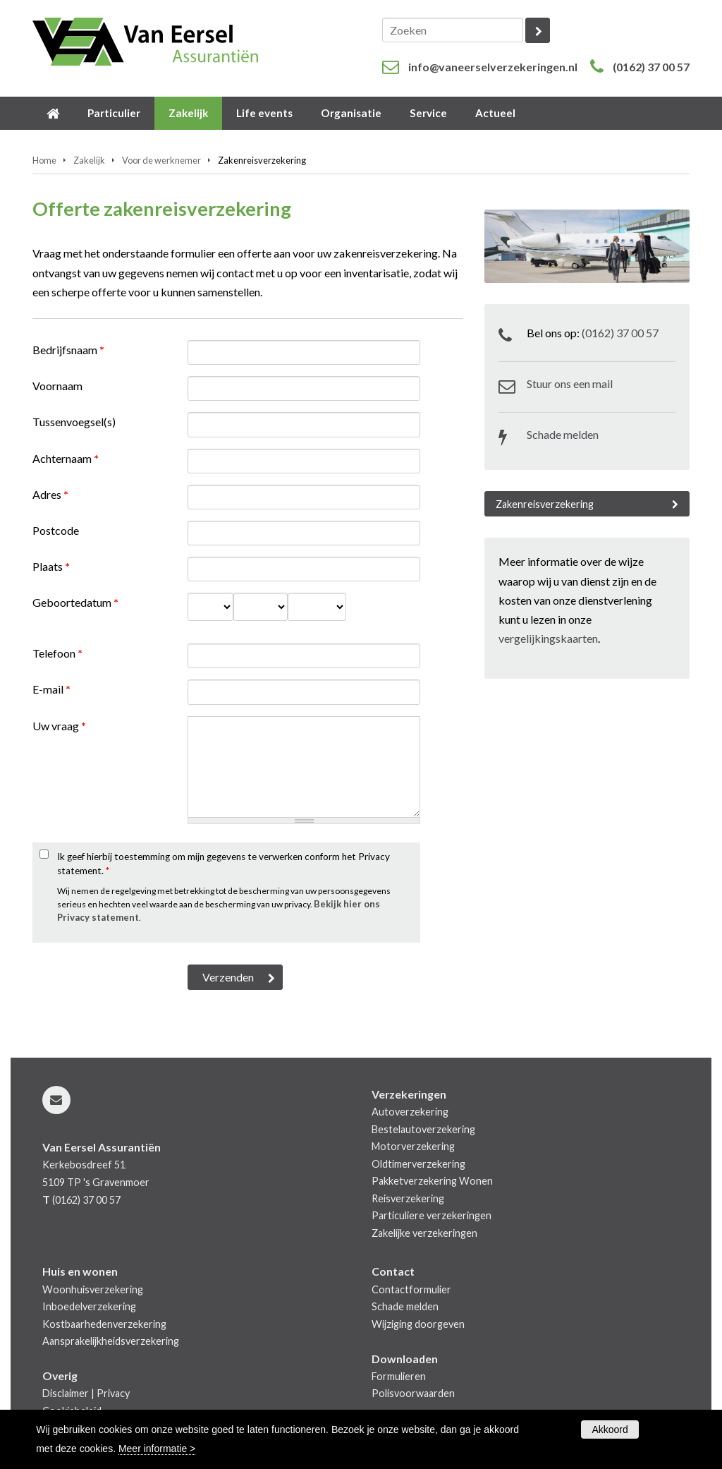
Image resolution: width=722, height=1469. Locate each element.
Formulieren (399, 1376)
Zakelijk (89, 160)
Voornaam (57, 385)
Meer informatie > (156, 1448)
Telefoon (57, 653)
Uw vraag (59, 725)
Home (44, 160)
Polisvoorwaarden (413, 1393)
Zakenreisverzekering (545, 504)
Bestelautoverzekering (423, 1129)
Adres (50, 494)
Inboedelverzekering (89, 1306)
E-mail (51, 689)
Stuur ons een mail (570, 383)
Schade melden (563, 434)
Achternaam (65, 458)
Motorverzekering (413, 1146)
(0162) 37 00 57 (651, 66)
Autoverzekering (410, 1112)
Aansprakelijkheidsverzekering (110, 1341)
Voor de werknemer (161, 160)
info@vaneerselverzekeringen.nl (492, 66)
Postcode (55, 530)
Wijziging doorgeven (418, 1324)
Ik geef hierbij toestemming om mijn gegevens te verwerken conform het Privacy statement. (223, 863)
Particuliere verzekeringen (431, 1215)
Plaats (51, 566)
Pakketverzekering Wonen (432, 1181)
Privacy (113, 1393)
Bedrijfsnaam (68, 349)
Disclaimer (65, 1393)
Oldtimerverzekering (418, 1164)
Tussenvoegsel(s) (74, 421)
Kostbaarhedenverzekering (104, 1324)
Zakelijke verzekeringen (424, 1233)
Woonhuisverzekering (92, 1289)
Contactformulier (411, 1289)
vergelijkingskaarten (548, 638)
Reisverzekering (408, 1198)
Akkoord (610, 1429)
